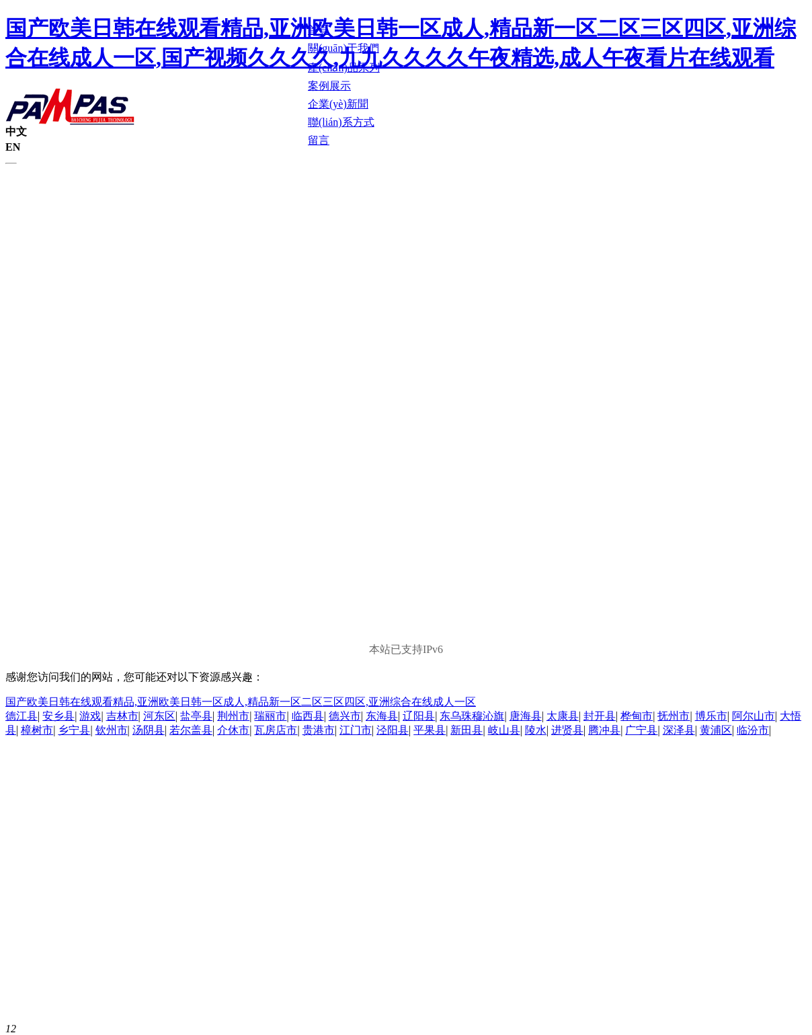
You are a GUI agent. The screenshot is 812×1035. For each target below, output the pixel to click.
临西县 (308, 716)
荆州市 (233, 716)
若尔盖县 (190, 730)
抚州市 (673, 716)
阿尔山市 (753, 716)
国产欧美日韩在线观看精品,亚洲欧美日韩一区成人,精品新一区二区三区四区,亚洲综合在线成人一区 (240, 701)
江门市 (355, 730)
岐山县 (504, 730)
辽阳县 (419, 716)
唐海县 (526, 716)
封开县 (599, 716)
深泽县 (679, 730)
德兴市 (345, 716)
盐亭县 (196, 716)
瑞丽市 (270, 716)
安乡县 (58, 716)
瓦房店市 (275, 730)
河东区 (159, 716)
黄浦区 (716, 730)
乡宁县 (74, 730)
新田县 (466, 730)
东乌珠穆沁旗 (472, 716)
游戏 (90, 716)
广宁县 (641, 730)
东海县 (382, 716)
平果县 (429, 730)
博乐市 (711, 716)
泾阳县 (392, 730)
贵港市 (318, 730)
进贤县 (567, 730)
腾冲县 (604, 730)
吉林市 (122, 716)
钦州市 (111, 730)
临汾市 (753, 730)
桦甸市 (636, 716)
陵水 (535, 730)
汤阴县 (148, 730)
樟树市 (37, 730)
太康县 (562, 716)
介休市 (233, 730)
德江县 (21, 716)
